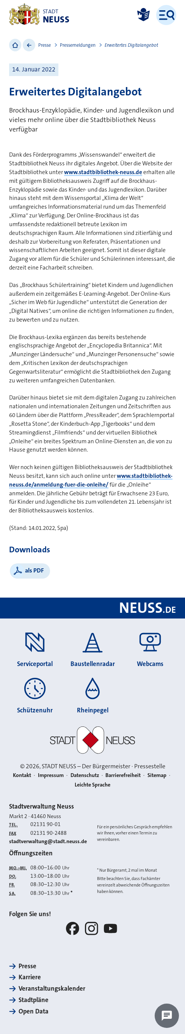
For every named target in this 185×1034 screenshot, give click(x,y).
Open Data (34, 1011)
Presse (44, 45)
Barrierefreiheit (123, 775)
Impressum (51, 775)
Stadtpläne (34, 1000)
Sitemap (156, 775)
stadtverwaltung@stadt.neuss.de (48, 841)
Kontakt (22, 775)
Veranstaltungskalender (52, 989)
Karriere (30, 977)
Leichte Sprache (92, 784)
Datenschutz (85, 775)
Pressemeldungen (78, 45)
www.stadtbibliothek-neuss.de (103, 172)
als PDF (34, 570)
